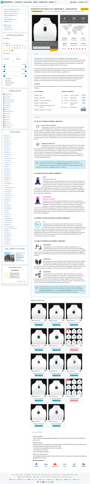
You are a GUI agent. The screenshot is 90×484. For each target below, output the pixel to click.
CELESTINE (8, 160)
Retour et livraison (46, 474)
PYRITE (7, 212)
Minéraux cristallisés (11, 13)
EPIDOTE (7, 172)
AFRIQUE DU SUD (9, 125)
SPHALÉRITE (8, 235)
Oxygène (66, 95)
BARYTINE (8, 152)
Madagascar (74, 45)
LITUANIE (7, 107)
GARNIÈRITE (8, 177)
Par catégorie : (6, 38)
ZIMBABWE (8, 127)
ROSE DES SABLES (9, 226)
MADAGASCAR (9, 111)
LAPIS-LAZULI (8, 197)
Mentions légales (19, 474)
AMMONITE (8, 141)
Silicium (66, 97)
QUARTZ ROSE (8, 222)
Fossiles (7, 17)
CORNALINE (8, 164)
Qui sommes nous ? (36, 474)
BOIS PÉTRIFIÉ (8, 154)
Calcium (66, 103)
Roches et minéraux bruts (12, 9)
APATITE (7, 146)
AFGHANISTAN (9, 94)
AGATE (7, 135)
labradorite (35, 320)
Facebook (30, 476)
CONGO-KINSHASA (10, 99)
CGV (13, 474)
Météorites (8, 21)
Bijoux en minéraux (10, 19)
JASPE (7, 185)
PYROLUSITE (8, 214)
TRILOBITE (8, 241)
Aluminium (66, 100)
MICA (6, 203)
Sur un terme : (6, 53)
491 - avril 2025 (83, 45)
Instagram (37, 476)
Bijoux (40, 6)
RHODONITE (8, 224)
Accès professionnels (56, 474)
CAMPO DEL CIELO (9, 158)
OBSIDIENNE (8, 206)
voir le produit (38, 325)
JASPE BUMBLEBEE (9, 187)
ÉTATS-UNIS (8, 123)
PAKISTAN (8, 117)
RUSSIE (7, 119)
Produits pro (8, 29)
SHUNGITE (8, 232)
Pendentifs (45, 6)
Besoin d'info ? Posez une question (41, 47)
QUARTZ (7, 216)
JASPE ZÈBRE (8, 193)
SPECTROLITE (8, 234)
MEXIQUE (8, 113)
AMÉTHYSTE (8, 143)
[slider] (4, 66)
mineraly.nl (59, 479)
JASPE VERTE (8, 191)
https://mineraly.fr (67, 476)
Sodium (66, 107)
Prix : (4, 64)
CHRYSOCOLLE (8, 162)
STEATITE (7, 237)
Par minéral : (6, 59)
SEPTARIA (7, 230)
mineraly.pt (68, 479)
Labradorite (83, 40)
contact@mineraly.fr (55, 476)
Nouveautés (7, 25)
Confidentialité (27, 474)
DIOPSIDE (7, 168)
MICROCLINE (8, 204)
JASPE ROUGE (8, 189)
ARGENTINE (8, 96)
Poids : (5, 69)
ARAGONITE (8, 148)
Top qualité (7, 27)
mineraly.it (42, 479)
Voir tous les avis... (21, 281)
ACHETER (84, 9)
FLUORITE (7, 175)
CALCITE (7, 156)
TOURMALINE (8, 239)
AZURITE (7, 150)
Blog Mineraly (22, 476)
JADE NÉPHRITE (9, 183)
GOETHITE (7, 179)
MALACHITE (8, 201)
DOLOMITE (8, 170)
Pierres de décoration (11, 11)
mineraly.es (51, 479)
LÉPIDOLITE (8, 199)
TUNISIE (7, 121)
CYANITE (7, 166)
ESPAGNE (7, 103)
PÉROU (7, 115)
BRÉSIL (7, 97)
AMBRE (7, 139)
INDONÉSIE (8, 105)
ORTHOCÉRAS (8, 208)
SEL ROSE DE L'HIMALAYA (11, 228)
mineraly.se (76, 479)
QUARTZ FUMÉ (9, 220)
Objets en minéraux (10, 15)
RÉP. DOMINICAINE (9, 101)
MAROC (7, 109)
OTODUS (7, 210)
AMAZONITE (8, 137)
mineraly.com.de (33, 479)
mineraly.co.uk (22, 479)
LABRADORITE (9, 195)
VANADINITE (8, 243)
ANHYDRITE (8, 144)
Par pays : (18, 59)
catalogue (34, 6)
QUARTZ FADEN (9, 218)
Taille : (4, 74)
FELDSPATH (8, 174)
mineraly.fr (13, 479)
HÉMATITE (7, 181)
